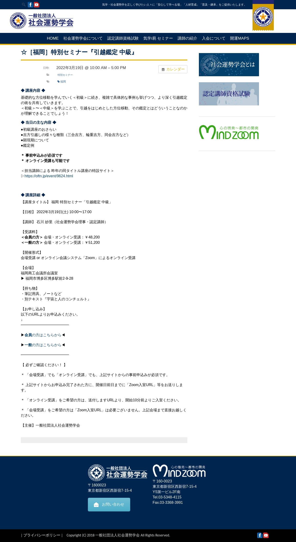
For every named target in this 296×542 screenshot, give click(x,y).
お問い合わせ (109, 504)
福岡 (61, 81)
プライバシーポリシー (41, 535)
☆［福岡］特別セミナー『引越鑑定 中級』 (79, 52)
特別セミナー (65, 74)
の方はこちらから (43, 335)
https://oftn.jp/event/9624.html (49, 176)
